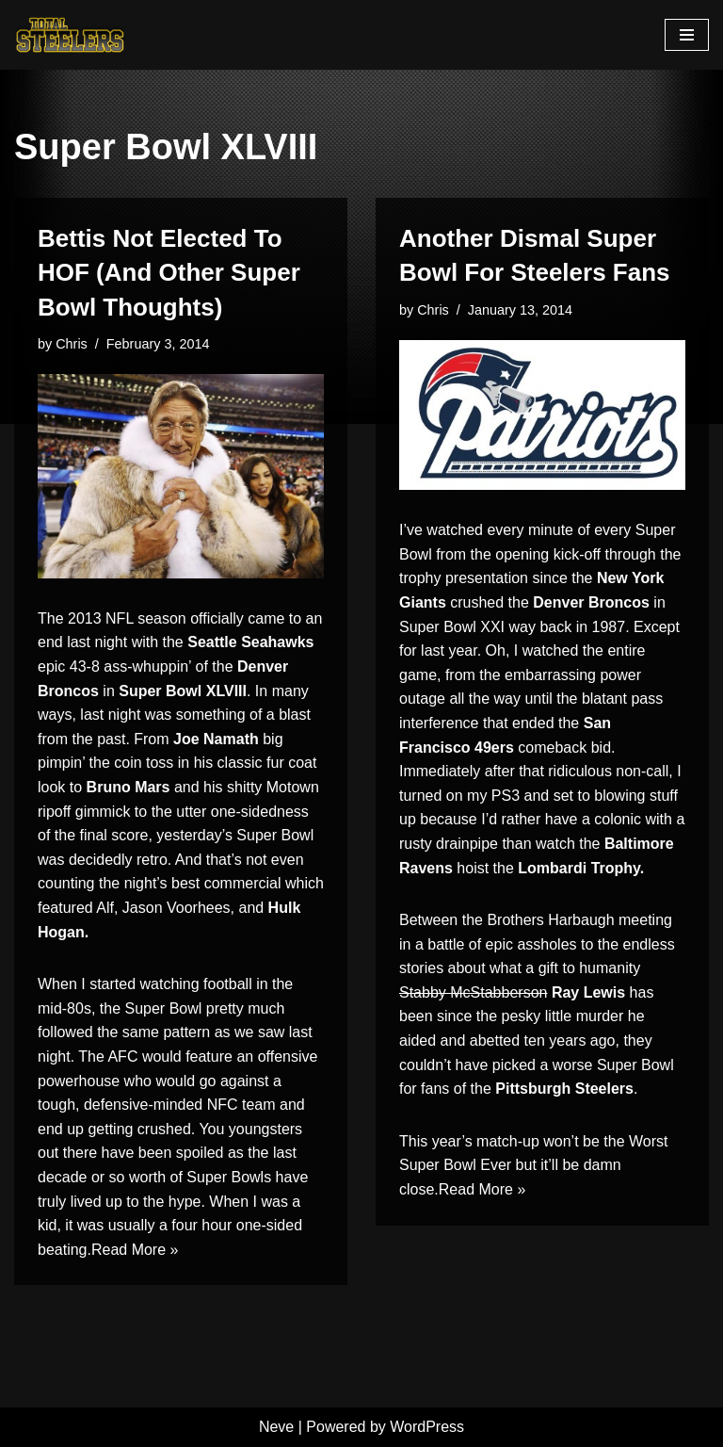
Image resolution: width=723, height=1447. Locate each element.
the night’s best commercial (190, 883)
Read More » (135, 1250)
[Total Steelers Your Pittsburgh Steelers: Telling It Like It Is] (70, 35)
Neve (276, 1427)
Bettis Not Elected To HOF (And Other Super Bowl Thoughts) (169, 272)
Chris (72, 343)
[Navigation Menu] (687, 35)
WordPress (427, 1427)
